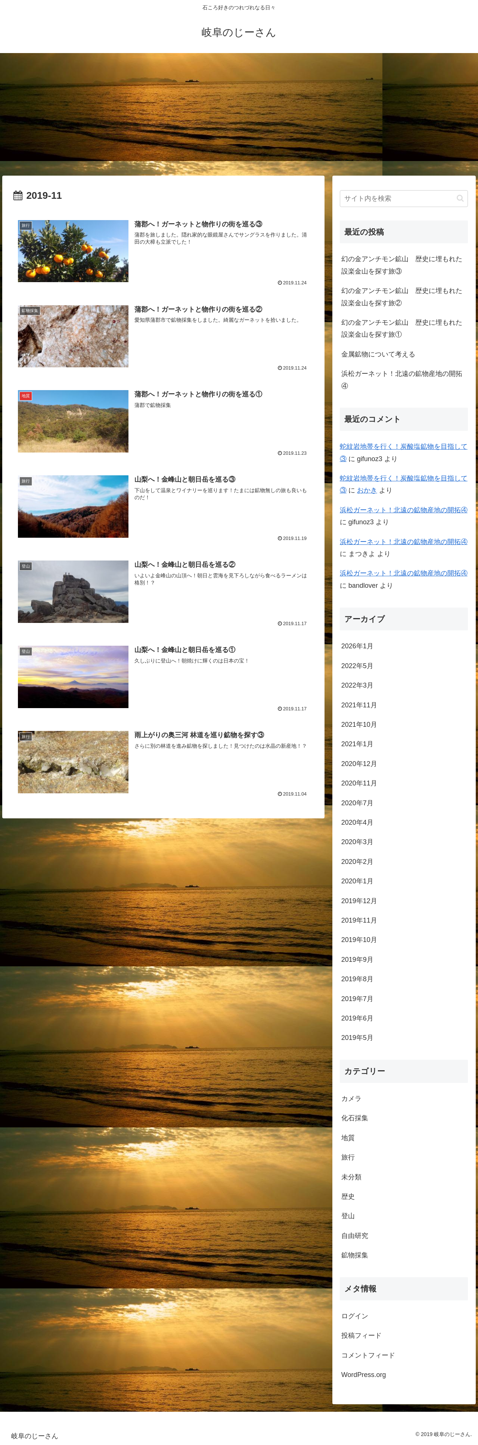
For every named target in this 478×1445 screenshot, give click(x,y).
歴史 (348, 1196)
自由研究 (354, 1235)
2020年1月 (357, 881)
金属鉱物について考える (378, 354)
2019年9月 (357, 959)
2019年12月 (359, 901)
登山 (348, 1216)
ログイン (354, 1316)
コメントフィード (368, 1355)
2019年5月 (357, 1037)
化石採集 (354, 1118)
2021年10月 (359, 724)
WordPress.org (363, 1374)
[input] (404, 198)
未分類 (351, 1177)
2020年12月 (359, 764)
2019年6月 (357, 1018)
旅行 (348, 1157)
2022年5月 (357, 666)
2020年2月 (357, 861)
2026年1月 (357, 646)
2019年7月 (357, 999)
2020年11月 (359, 783)
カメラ (351, 1098)
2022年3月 (357, 685)
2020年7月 (357, 803)
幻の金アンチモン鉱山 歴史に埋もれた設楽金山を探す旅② (401, 296)
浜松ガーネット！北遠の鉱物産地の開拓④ (401, 379)
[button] (460, 198)
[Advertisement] (239, 114)
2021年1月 (357, 744)
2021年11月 (359, 705)
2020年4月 (357, 822)
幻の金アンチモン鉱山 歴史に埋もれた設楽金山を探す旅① (401, 328)
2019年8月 (357, 979)
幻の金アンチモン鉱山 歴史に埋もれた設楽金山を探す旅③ (401, 265)
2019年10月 (359, 940)
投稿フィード (361, 1335)
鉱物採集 (354, 1255)
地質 (348, 1138)
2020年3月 (357, 842)
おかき (367, 490)
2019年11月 (359, 920)
